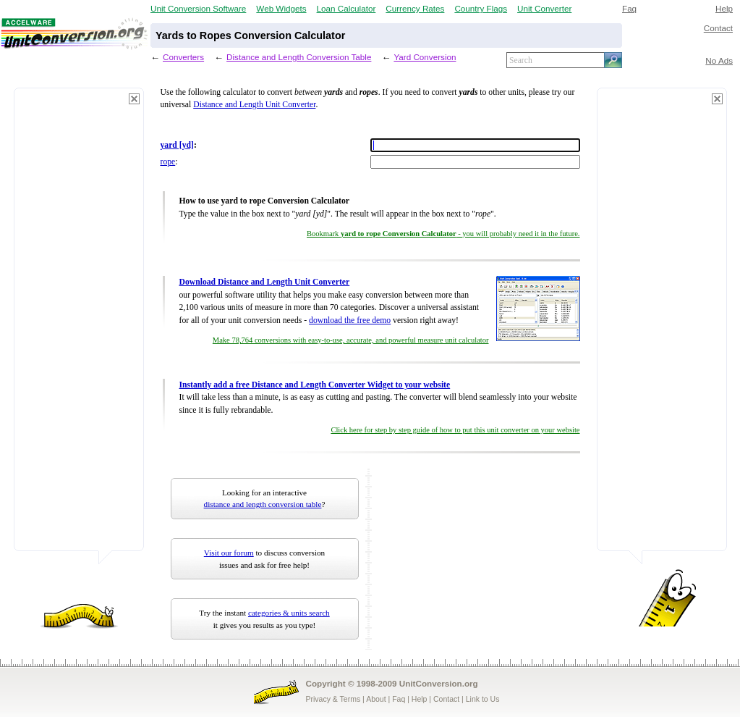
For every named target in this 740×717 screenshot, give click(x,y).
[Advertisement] (79, 326)
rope (168, 162)
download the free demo (350, 320)
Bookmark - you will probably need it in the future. (443, 234)
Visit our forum (229, 552)
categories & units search (289, 612)
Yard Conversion (425, 57)
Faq (629, 8)
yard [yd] (177, 145)
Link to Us (483, 699)
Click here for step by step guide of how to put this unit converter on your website (455, 430)
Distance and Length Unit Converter (254, 104)
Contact (718, 28)
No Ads (719, 60)
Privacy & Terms (333, 699)
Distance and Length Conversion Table (298, 57)
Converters (183, 57)
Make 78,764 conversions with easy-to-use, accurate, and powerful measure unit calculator (351, 340)
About (376, 699)
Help (724, 8)
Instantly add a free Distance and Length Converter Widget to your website (315, 385)
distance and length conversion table (263, 504)
